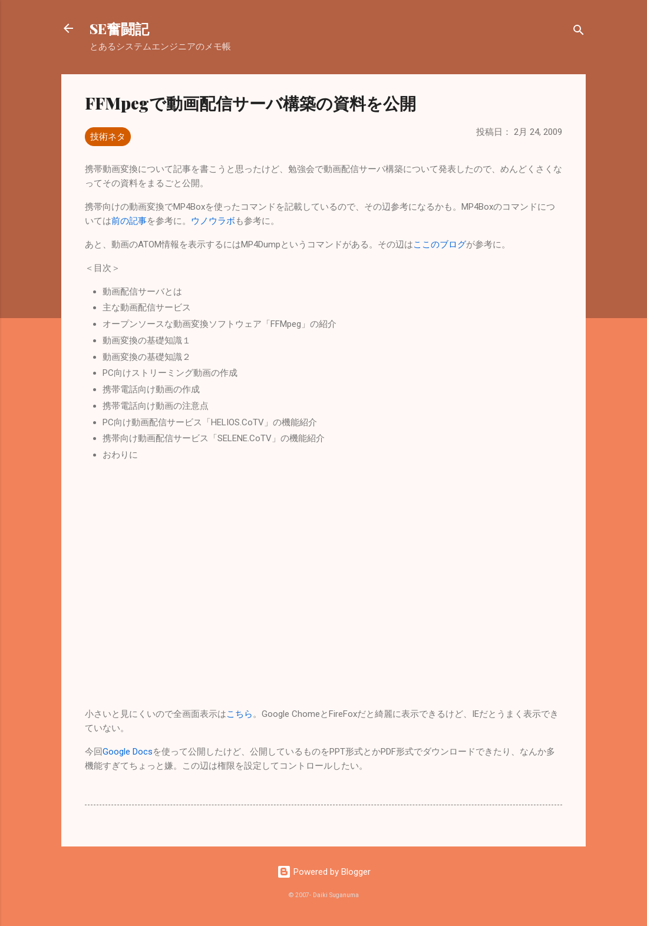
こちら (239, 714)
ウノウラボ (213, 221)
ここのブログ (439, 244)
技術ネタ (108, 136)
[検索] (579, 32)
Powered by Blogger (324, 872)
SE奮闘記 (119, 28)
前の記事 (129, 221)
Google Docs (128, 751)
